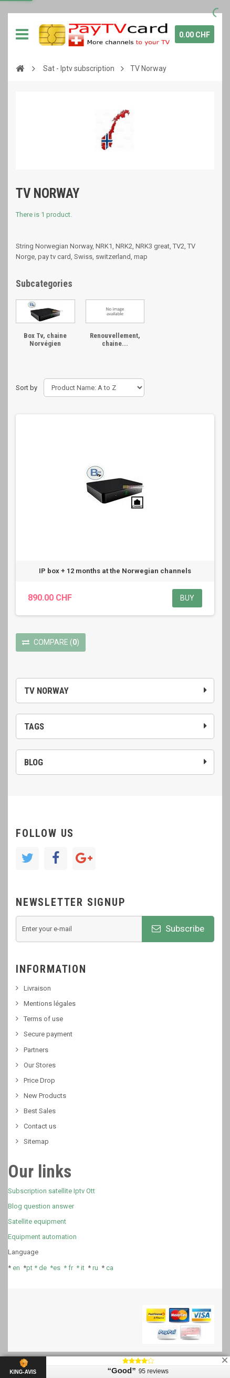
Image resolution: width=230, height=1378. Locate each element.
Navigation (22, 34)
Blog (33, 762)
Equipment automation (42, 1237)
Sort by (26, 388)
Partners (36, 1050)
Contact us (40, 1126)
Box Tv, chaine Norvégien (45, 339)
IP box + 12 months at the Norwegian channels (115, 571)
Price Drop (39, 1080)
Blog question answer (41, 1206)
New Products (45, 1096)
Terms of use (43, 1019)
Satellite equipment (37, 1221)
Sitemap (36, 1141)
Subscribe (178, 928)
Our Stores (40, 1065)
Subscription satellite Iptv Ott (51, 1191)
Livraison (37, 988)
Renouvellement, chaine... (115, 339)
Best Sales (40, 1111)
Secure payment (48, 1034)
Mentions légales (50, 1003)
